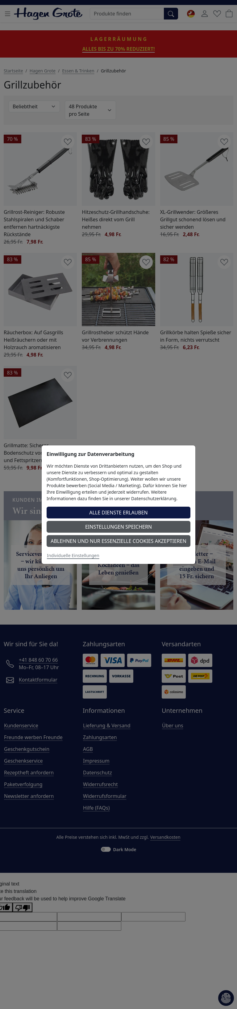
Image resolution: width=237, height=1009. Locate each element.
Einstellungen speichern (118, 526)
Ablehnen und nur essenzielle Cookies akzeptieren (118, 541)
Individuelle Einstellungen (73, 555)
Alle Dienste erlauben (118, 512)
